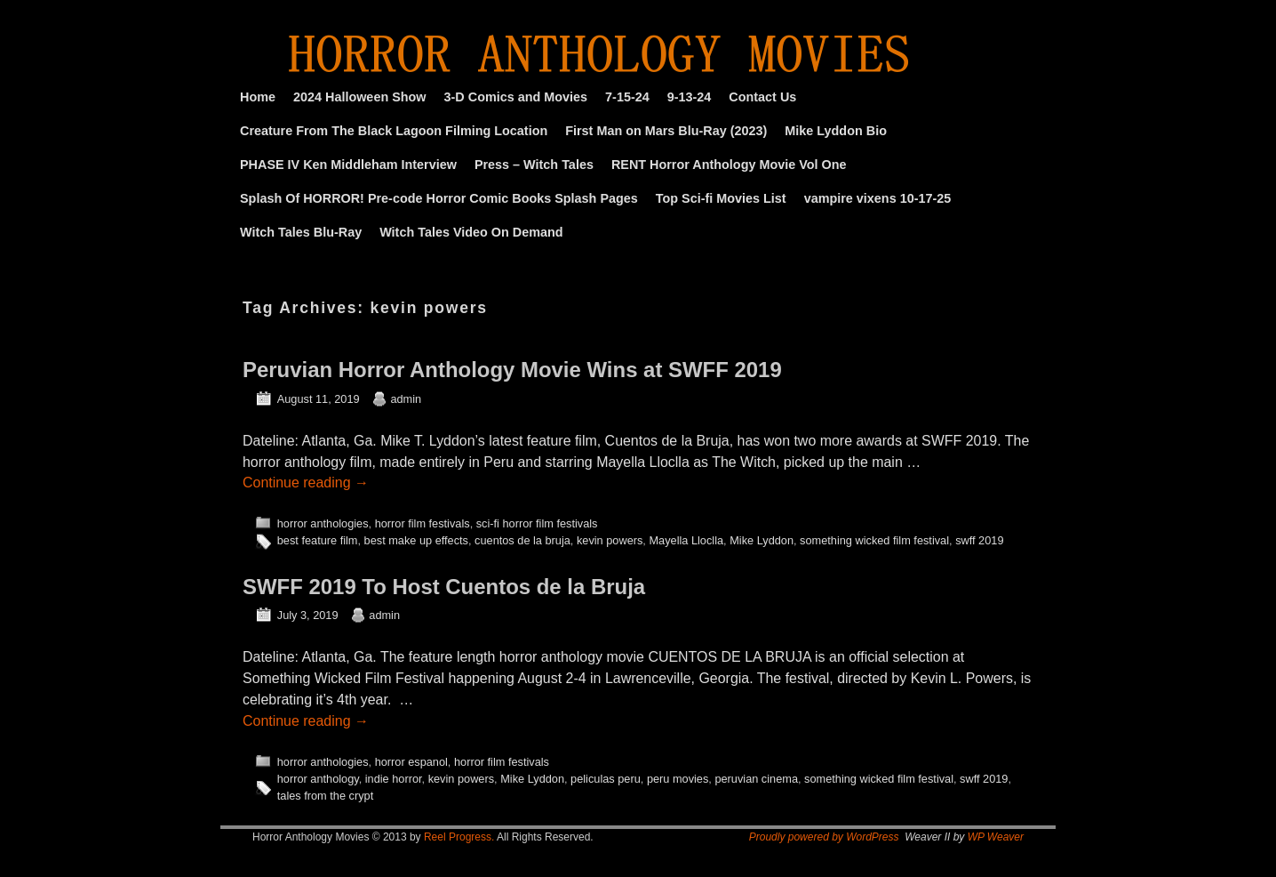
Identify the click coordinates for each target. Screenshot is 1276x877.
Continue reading (306, 482)
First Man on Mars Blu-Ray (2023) (666, 131)
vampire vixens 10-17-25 (878, 198)
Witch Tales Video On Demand (470, 232)
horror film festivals (422, 523)
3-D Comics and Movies (516, 97)
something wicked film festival (874, 540)
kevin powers (609, 540)
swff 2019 (979, 540)
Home (257, 97)
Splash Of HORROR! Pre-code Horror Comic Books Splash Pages (439, 198)
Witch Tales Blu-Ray (301, 232)
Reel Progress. (459, 837)
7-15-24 (627, 97)
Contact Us (762, 97)
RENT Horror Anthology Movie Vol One (729, 164)
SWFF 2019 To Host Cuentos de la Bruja (444, 587)
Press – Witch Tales (534, 164)
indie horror (393, 778)
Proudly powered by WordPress (824, 837)
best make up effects (416, 540)
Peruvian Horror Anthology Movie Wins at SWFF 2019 (512, 370)
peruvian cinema (756, 778)
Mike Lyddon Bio (836, 131)
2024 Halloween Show (360, 97)
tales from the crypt (325, 795)
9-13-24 (689, 97)
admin (405, 399)
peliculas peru (605, 778)
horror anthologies (323, 523)
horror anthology (318, 778)
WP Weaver (996, 837)
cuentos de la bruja (522, 540)
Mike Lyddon (762, 540)
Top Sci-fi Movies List (721, 198)
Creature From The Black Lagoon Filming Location (393, 131)
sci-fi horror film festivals (537, 523)
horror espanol (411, 761)
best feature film (317, 540)
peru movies (677, 778)
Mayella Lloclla (686, 540)
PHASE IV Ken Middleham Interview (348, 164)
